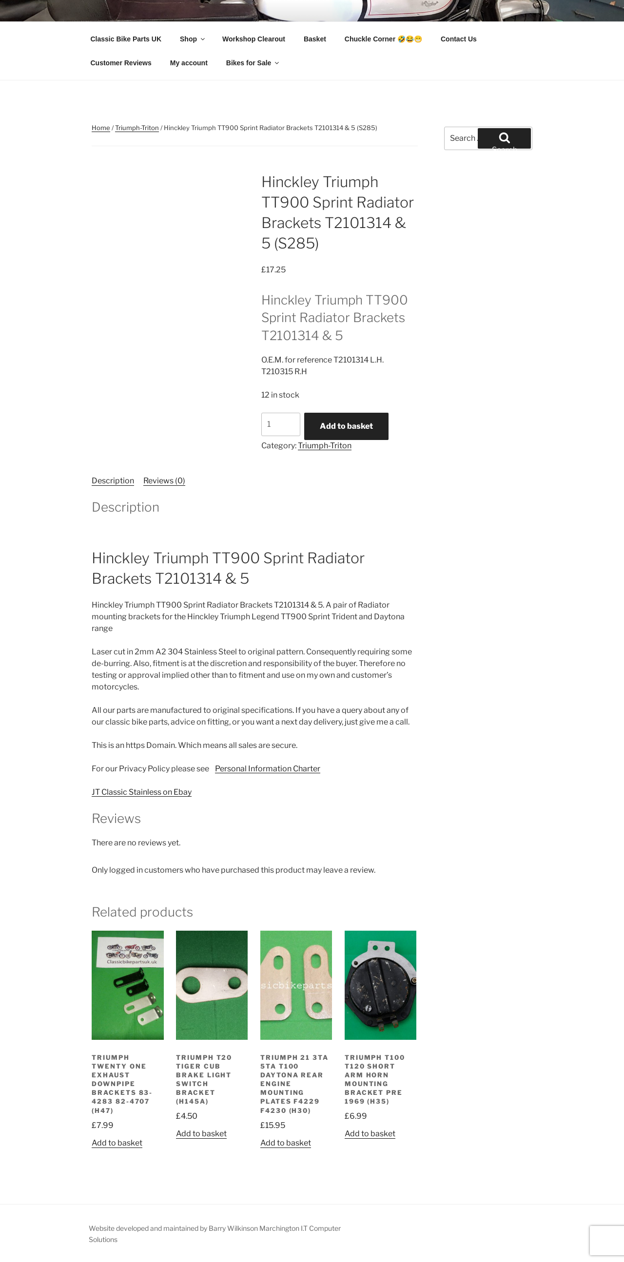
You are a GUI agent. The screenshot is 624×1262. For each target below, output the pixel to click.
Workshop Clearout (253, 39)
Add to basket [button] (117, 1142)
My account (189, 63)
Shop (193, 39)
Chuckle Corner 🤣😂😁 (383, 39)
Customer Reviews (121, 63)
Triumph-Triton (137, 128)
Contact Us (459, 39)
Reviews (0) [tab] (164, 480)
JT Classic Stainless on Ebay (142, 792)
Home (101, 128)
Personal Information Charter (267, 768)
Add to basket (346, 426)
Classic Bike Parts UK (126, 39)
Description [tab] (113, 480)
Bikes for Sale (253, 63)
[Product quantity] (280, 424)
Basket (315, 39)
